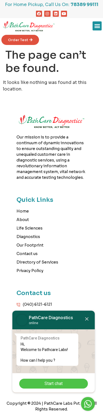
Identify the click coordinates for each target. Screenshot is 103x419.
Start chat (53, 383)
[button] (97, 25)
